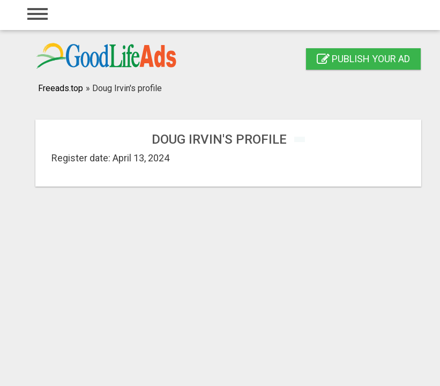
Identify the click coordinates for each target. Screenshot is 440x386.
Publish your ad (363, 58)
